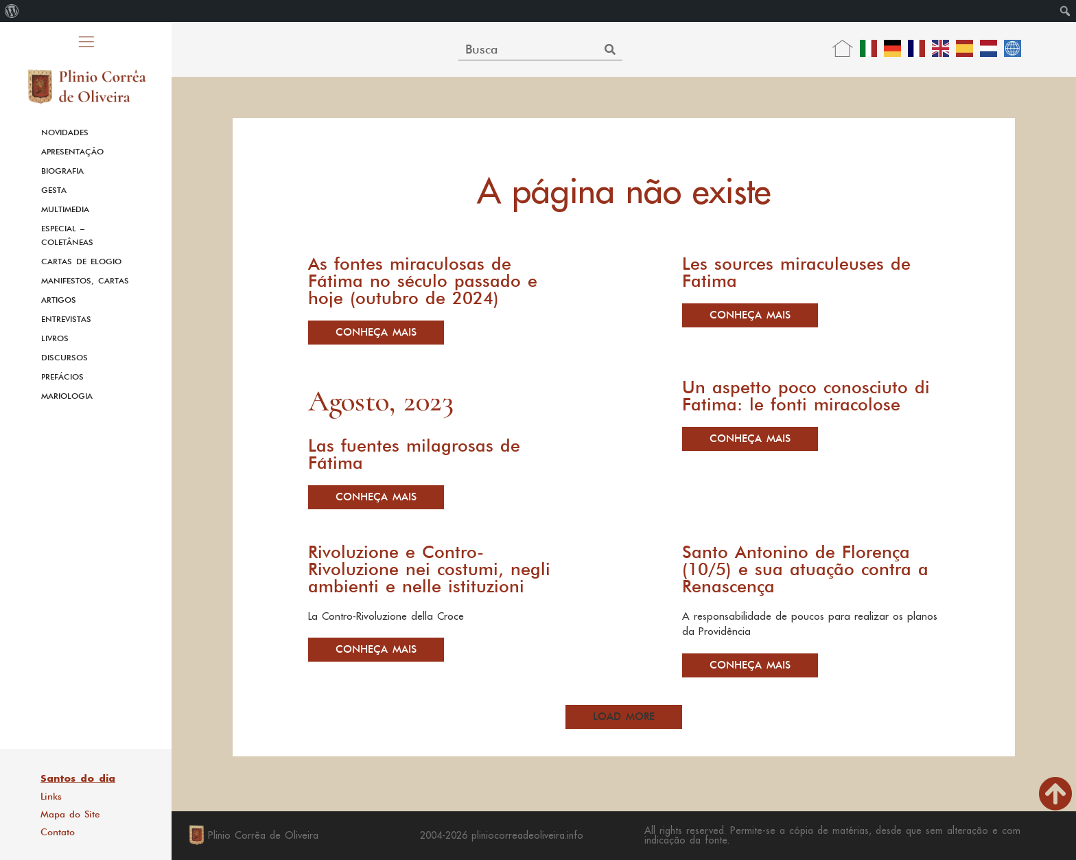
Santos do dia (77, 778)
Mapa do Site (70, 814)
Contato (57, 831)
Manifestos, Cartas (85, 281)
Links (51, 796)
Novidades (65, 132)
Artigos (58, 300)
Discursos (64, 357)
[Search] (609, 49)
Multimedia (65, 209)
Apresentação (72, 151)
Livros (55, 338)
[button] (623, 717)
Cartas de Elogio (81, 261)
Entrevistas (66, 319)
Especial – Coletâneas (67, 235)
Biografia (62, 171)
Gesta (54, 190)
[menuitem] (12, 11)
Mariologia (67, 396)
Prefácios (62, 377)
